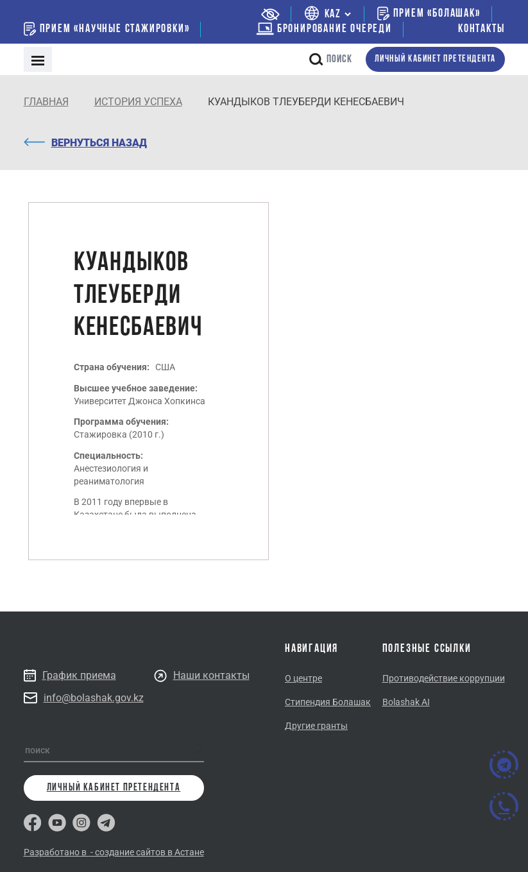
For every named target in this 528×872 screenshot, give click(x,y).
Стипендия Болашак (328, 702)
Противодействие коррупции (443, 678)
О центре (303, 678)
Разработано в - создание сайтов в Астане (114, 852)
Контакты (481, 29)
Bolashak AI (406, 702)
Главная (46, 102)
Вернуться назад (85, 143)
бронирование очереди (324, 29)
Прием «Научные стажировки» (107, 29)
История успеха (138, 102)
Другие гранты (316, 726)
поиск (331, 59)
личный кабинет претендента (435, 59)
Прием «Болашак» (429, 13)
